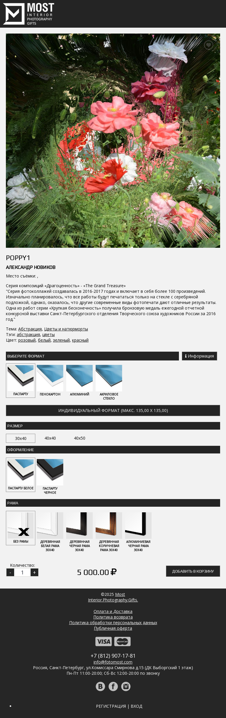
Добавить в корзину (193, 571)
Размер (15, 425)
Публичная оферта (113, 628)
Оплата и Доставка (113, 611)
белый (44, 340)
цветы (48, 334)
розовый (27, 340)
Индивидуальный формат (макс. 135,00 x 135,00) (113, 410)
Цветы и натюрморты (66, 329)
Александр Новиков (30, 267)
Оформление (20, 449)
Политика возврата (113, 617)
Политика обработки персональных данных (113, 622)
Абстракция (30, 329)
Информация (199, 356)
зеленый (61, 340)
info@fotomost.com (113, 662)
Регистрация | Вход (119, 706)
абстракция (28, 334)
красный (80, 340)
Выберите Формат (25, 356)
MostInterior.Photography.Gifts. (113, 597)
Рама (12, 503)
